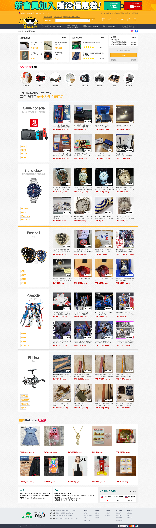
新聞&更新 (130, 513)
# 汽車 (23, 342)
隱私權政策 (87, 520)
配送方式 (118, 513)
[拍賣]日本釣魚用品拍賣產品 (71, 17)
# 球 (22, 271)
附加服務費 (119, 518)
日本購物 (97, 515)
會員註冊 (106, 13)
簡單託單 (97, 518)
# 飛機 (23, 338)
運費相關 (118, 515)
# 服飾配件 (25, 400)
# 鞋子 (23, 275)
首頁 (21, 31)
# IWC (23, 212)
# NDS (23, 146)
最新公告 (124, 13)
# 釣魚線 (24, 396)
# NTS (23, 150)
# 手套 (23, 283)
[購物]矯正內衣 (58, 17)
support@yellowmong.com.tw (64, 515)
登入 (102, 13)
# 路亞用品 (25, 404)
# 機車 (23, 334)
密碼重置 (114, 60)
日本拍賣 (97, 513)
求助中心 (130, 13)
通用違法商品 (119, 520)
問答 (128, 515)
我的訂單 (118, 13)
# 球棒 (23, 279)
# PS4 (23, 157)
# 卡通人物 (25, 346)
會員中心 (112, 13)
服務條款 (86, 518)
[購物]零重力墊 (48, 17)
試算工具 (129, 518)
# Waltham (25, 216)
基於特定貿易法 (88, 515)
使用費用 (107, 513)
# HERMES (25, 220)
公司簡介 (86, 513)
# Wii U (24, 154)
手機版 (136, 13)
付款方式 (107, 515)
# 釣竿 (23, 408)
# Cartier (24, 209)
